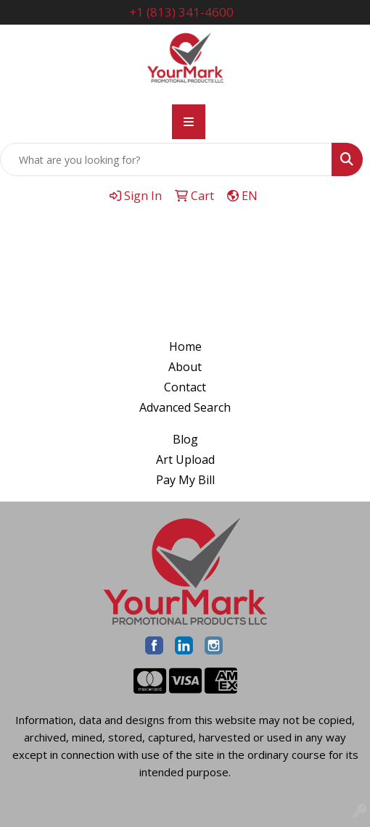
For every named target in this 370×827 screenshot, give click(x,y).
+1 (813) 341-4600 (181, 12)
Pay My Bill (185, 480)
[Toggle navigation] (188, 121)
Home (185, 346)
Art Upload (185, 459)
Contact (185, 387)
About (185, 367)
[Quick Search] (166, 159)
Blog (185, 439)
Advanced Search (185, 407)
